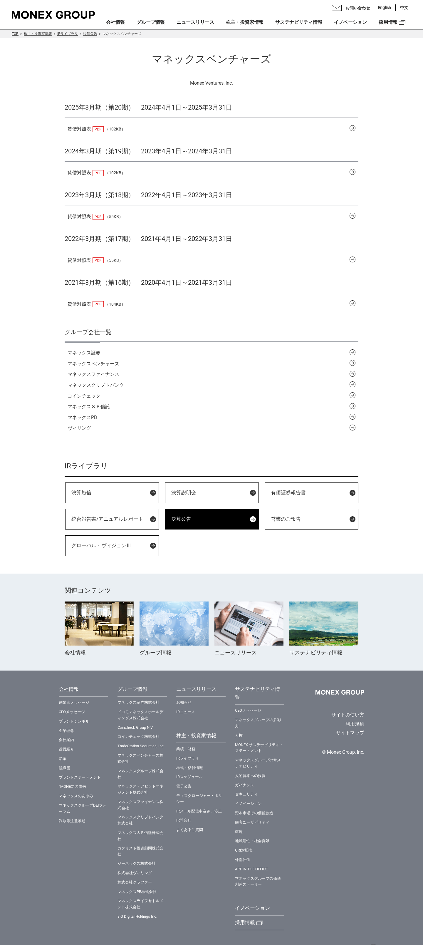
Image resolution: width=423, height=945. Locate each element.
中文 (404, 7)
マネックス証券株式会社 (139, 702)
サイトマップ (350, 732)
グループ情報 (151, 22)
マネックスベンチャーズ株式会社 (140, 758)
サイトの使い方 (347, 715)
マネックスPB (82, 417)
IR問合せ (183, 820)
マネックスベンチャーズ (93, 363)
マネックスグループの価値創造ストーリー (258, 881)
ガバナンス (244, 785)
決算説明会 (183, 492)
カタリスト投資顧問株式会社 (140, 851)
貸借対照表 (79, 129)
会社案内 (66, 740)
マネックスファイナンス (93, 374)
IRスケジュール (189, 777)
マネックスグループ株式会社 (140, 774)
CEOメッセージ (72, 712)
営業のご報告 (286, 519)
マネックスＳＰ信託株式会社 (140, 835)
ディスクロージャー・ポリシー (199, 798)
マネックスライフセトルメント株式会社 (140, 904)
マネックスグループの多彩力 (258, 723)
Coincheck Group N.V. (135, 727)
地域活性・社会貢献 (252, 841)
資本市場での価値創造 (254, 813)
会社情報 (115, 22)
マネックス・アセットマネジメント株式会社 (140, 789)
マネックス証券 (84, 353)
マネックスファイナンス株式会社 (140, 805)
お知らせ (184, 702)
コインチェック (84, 396)
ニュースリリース (195, 22)
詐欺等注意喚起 (72, 821)
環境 (239, 832)
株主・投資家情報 (38, 34)
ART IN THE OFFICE (251, 869)
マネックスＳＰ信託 (89, 406)
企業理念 (66, 730)
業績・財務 (185, 749)
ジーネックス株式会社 (137, 863)
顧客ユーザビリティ (252, 822)
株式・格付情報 (189, 767)
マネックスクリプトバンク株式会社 (140, 820)
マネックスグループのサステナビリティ (258, 763)
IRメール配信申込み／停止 (199, 811)
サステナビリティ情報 (298, 22)
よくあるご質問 (189, 829)
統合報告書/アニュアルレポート (107, 519)
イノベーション (350, 22)
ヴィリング (79, 428)
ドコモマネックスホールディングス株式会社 (140, 715)
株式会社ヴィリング (135, 873)
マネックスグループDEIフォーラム (83, 808)
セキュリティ (246, 794)
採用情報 (388, 22)
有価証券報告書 (288, 492)
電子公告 (184, 786)
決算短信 (81, 492)
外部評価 (242, 859)
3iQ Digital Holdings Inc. (137, 916)
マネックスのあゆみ (76, 796)
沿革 (62, 758)
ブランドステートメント (80, 777)
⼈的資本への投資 (250, 775)
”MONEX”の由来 (72, 786)
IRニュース (185, 712)
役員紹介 (66, 749)
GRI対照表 (244, 850)
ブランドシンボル (74, 721)
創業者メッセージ (74, 702)
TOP (15, 34)
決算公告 (90, 34)
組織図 (64, 768)
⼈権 (239, 735)
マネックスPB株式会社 (137, 891)
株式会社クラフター (135, 882)
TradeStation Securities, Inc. (141, 746)
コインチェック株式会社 (139, 736)
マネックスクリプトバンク (96, 385)
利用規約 (354, 724)
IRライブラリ (67, 34)
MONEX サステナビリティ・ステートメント (259, 748)
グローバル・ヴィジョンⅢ (101, 545)
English (384, 7)
